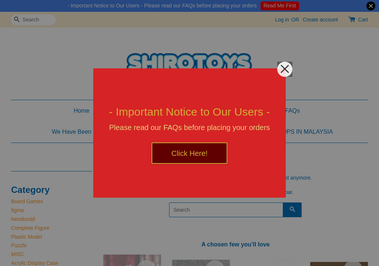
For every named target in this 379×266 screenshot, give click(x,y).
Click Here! (189, 153)
